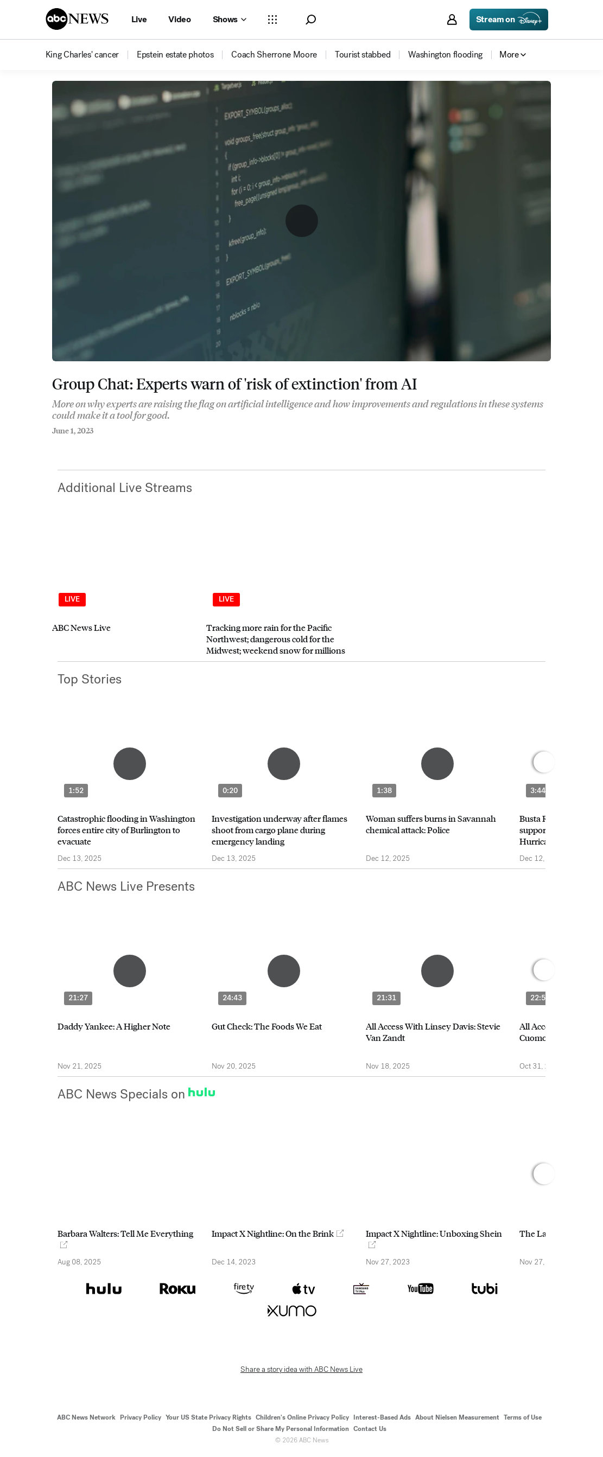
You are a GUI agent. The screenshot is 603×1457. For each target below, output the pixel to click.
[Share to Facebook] (55, 445)
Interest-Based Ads (382, 1417)
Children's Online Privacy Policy (302, 1417)
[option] (124, 593)
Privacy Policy (140, 1417)
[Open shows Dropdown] (229, 19)
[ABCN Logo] (77, 19)
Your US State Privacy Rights (208, 1417)
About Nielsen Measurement (457, 1417)
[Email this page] (98, 445)
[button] (311, 20)
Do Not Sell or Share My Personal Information (280, 1428)
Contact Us (369, 1428)
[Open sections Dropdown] (272, 19)
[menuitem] (82, 55)
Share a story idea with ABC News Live (301, 1369)
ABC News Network (86, 1417)
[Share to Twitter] (76, 445)
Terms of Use (523, 1417)
